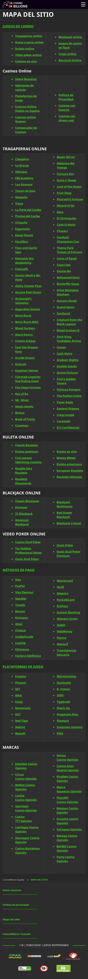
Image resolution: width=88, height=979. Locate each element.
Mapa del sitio (11, 919)
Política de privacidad (16, 905)
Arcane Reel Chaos (28, 292)
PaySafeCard (65, 600)
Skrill (60, 587)
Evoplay (20, 676)
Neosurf (62, 644)
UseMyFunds (24, 637)
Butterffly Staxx (68, 284)
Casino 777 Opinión (23, 819)
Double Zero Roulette (23, 471)
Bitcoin (20, 611)
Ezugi (19, 702)
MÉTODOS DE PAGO (19, 570)
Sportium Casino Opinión (26, 808)
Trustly (20, 605)
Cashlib (20, 643)
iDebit (61, 625)
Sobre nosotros (12, 890)
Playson (20, 683)
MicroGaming (66, 676)
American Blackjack (22, 522)
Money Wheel (66, 458)
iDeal (18, 624)
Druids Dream (25, 358)
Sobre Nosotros (26, 79)
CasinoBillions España (13, 880)
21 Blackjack (24, 514)
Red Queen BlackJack (64, 515)
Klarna (61, 638)
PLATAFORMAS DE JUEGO (23, 666)
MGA (18, 695)
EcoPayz (62, 606)
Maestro (62, 593)
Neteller (20, 599)
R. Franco (63, 689)
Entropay (21, 618)
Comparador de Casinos (26, 130)
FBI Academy (24, 178)
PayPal (20, 586)
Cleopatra (22, 159)
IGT (17, 689)
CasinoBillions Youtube (17, 934)
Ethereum (22, 649)
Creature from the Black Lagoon (69, 322)
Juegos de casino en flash (70, 45)
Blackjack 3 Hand (69, 523)
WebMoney (64, 631)
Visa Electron (24, 592)
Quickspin (64, 683)
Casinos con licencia (67, 108)
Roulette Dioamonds (23, 481)
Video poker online (28, 55)
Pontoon (21, 507)
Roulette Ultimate (69, 477)
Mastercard (65, 581)
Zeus (60, 212)
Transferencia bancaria (66, 652)
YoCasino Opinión (69, 829)
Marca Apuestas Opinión (69, 789)
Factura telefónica (28, 656)
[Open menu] (83, 4)
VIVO (60, 695)
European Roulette (70, 471)
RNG (60, 733)
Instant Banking (68, 612)
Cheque (20, 630)
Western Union (67, 619)
